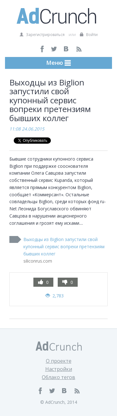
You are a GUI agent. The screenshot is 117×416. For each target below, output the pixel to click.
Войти (89, 34)
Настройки (58, 369)
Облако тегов (58, 377)
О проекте (58, 360)
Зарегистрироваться (42, 34)
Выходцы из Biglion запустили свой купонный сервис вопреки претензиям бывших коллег (64, 246)
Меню (58, 62)
